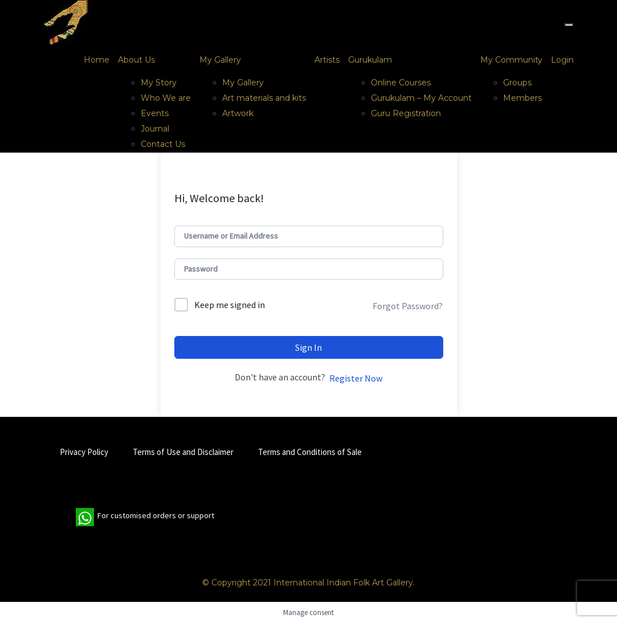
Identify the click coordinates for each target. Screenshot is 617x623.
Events (155, 113)
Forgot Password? (408, 306)
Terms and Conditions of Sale (310, 451)
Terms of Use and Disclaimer (183, 451)
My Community (511, 60)
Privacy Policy (84, 451)
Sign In (308, 347)
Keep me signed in (229, 304)
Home (96, 60)
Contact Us (163, 144)
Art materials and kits (264, 98)
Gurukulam (370, 60)
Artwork (238, 113)
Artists (327, 60)
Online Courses (401, 82)
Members (522, 98)
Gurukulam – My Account (421, 98)
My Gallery (220, 60)
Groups (517, 82)
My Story (159, 82)
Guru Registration (406, 113)
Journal (155, 129)
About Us (136, 60)
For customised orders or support (145, 517)
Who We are (166, 98)
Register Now (355, 378)
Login (562, 60)
